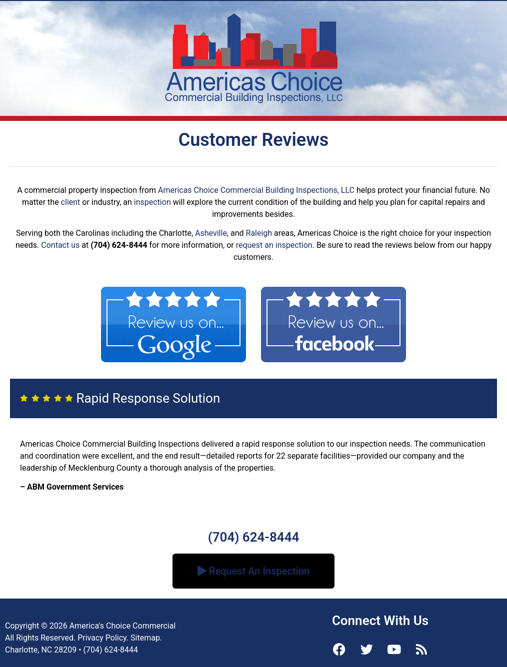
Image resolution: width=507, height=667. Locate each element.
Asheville (211, 233)
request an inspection (274, 245)
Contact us (60, 245)
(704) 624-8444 (254, 537)
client (70, 202)
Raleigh (259, 233)
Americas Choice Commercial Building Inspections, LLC (256, 190)
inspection (152, 202)
